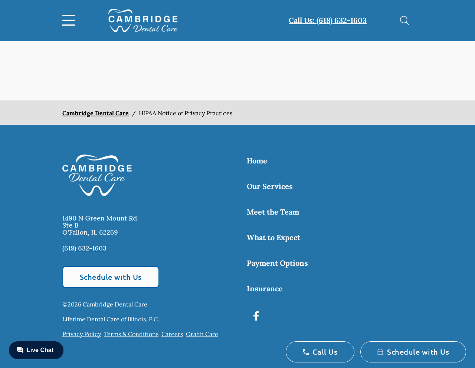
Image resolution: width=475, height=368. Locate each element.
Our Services (270, 186)
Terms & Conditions (131, 334)
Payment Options (277, 263)
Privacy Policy (81, 334)
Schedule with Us (111, 277)
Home (257, 160)
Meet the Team (273, 211)
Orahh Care (202, 334)
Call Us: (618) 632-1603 (328, 20)
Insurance (265, 288)
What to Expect (273, 237)
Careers (172, 334)
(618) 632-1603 (84, 248)
